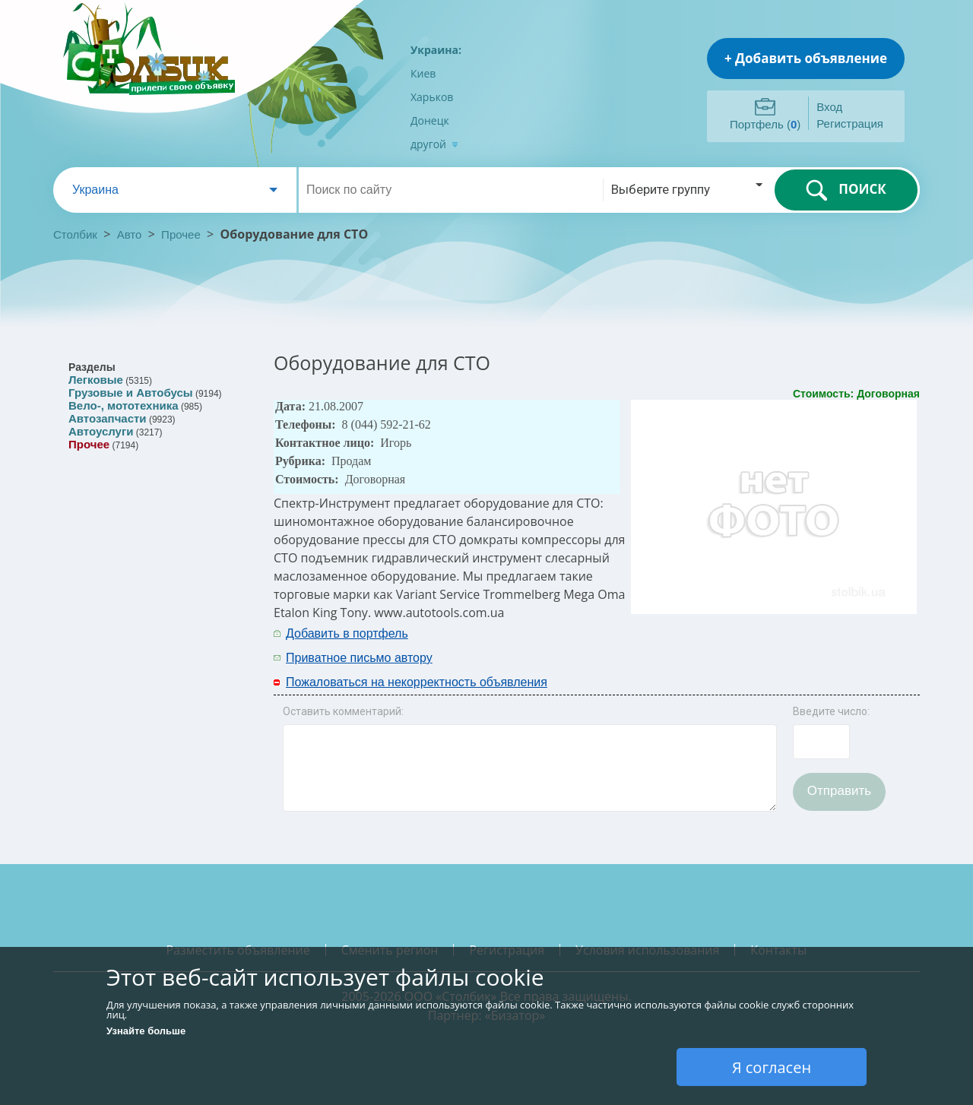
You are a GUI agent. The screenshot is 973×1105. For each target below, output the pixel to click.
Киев (423, 73)
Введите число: (831, 711)
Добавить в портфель (347, 633)
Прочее (181, 234)
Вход (829, 106)
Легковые (95, 379)
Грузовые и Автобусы (130, 392)
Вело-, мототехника (123, 405)
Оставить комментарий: (343, 711)
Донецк (429, 120)
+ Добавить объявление (805, 58)
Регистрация (849, 123)
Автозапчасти (107, 418)
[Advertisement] (720, 644)
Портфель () (765, 124)
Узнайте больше (145, 1031)
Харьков (431, 97)
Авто (129, 234)
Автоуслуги (100, 431)
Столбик (75, 234)
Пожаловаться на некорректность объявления (416, 682)
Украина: (435, 50)
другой (434, 144)
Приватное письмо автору (359, 657)
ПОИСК (846, 190)
